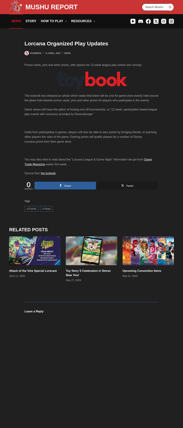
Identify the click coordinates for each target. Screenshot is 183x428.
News (16, 21)
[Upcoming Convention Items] (148, 250)
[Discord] (140, 21)
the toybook (48, 173)
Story (31, 21)
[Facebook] (148, 21)
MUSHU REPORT (51, 7)
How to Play (54, 21)
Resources (84, 21)
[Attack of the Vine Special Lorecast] (34, 250)
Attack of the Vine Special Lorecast (33, 270)
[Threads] (171, 21)
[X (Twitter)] (156, 21)
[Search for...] (154, 7)
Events (31, 208)
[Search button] (170, 7)
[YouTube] (132, 21)
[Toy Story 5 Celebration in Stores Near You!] (91, 250)
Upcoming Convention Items (142, 270)
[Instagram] (163, 21)
